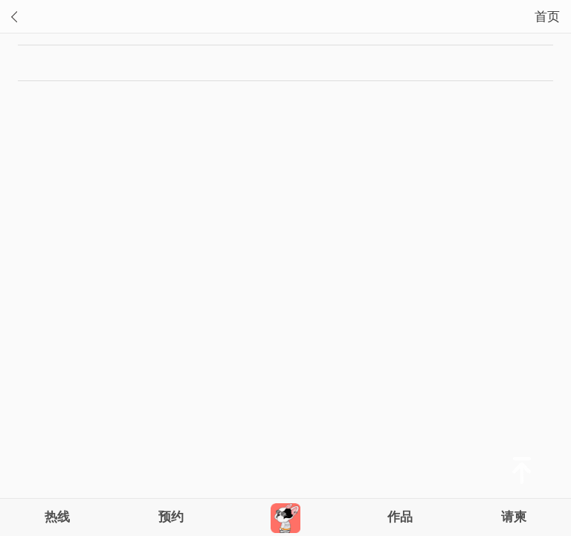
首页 (547, 17)
